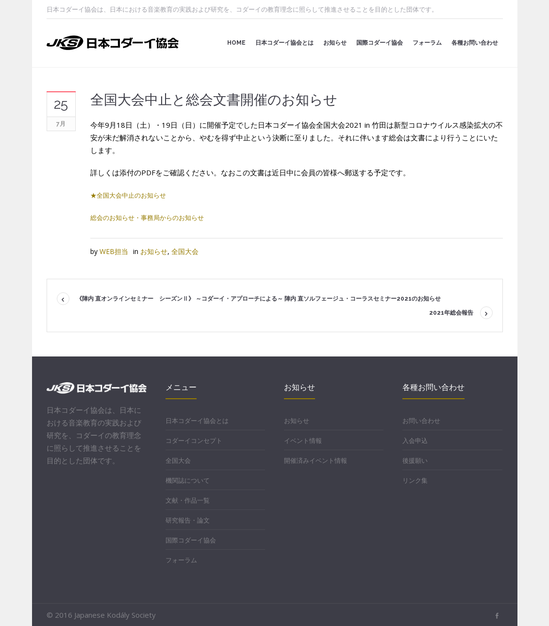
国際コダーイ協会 (191, 540)
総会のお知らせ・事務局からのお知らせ (147, 217)
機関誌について (188, 480)
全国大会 (185, 251)
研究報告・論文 (188, 520)
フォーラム (181, 560)
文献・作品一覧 (188, 500)
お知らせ (153, 251)
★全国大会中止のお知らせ (128, 195)
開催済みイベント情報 (315, 460)
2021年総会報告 (451, 312)
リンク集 (415, 480)
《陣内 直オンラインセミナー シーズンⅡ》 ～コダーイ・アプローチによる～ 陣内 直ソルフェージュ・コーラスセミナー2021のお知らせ (258, 298)
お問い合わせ (421, 420)
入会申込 (415, 440)
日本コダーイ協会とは (197, 420)
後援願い (415, 460)
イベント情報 (303, 440)
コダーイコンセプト (194, 440)
